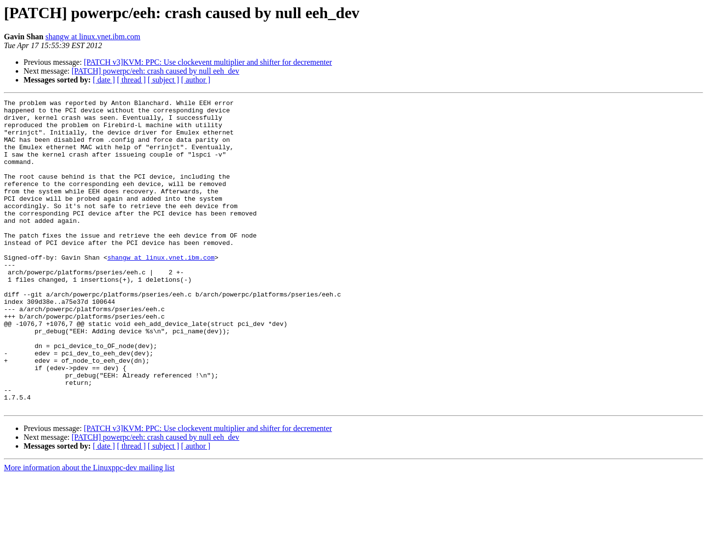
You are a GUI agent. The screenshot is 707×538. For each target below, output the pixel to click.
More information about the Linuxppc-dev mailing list (89, 529)
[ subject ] (163, 80)
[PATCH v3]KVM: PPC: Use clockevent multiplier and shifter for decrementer (208, 62)
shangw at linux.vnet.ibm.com (92, 36)
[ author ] (196, 80)
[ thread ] (131, 80)
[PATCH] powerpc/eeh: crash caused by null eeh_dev (156, 71)
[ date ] (104, 80)
